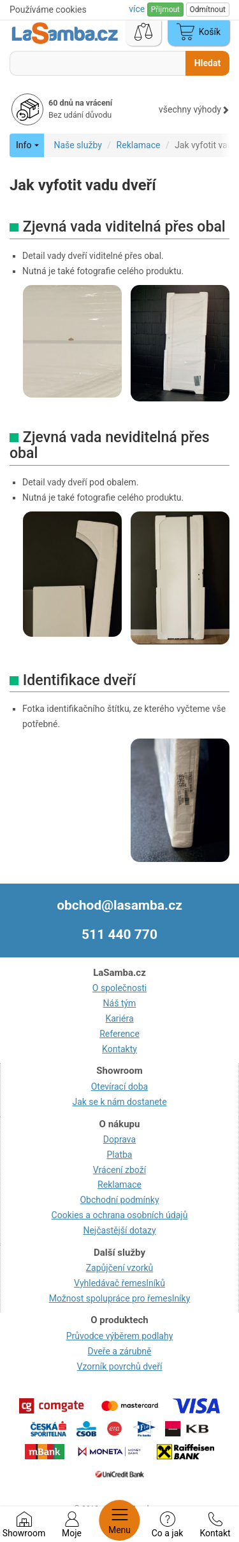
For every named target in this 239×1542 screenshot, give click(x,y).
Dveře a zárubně (120, 1351)
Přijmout (165, 9)
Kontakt (214, 1524)
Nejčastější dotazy (119, 1230)
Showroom (24, 1524)
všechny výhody (194, 109)
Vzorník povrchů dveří (120, 1366)
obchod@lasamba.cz (119, 905)
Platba (120, 1155)
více (138, 9)
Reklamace (139, 145)
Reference (119, 1034)
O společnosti (119, 988)
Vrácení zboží (119, 1170)
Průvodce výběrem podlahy (119, 1336)
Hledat (207, 63)
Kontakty (119, 1049)
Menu (119, 1520)
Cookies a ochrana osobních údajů (120, 1215)
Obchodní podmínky (119, 1200)
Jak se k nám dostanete (119, 1102)
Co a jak (168, 1524)
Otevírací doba (119, 1086)
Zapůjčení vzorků (120, 1268)
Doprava (119, 1139)
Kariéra (119, 1018)
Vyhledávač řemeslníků (119, 1283)
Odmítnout (208, 9)
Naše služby (77, 145)
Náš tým (119, 1003)
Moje (72, 1524)
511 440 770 (119, 934)
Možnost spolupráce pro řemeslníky (120, 1298)
